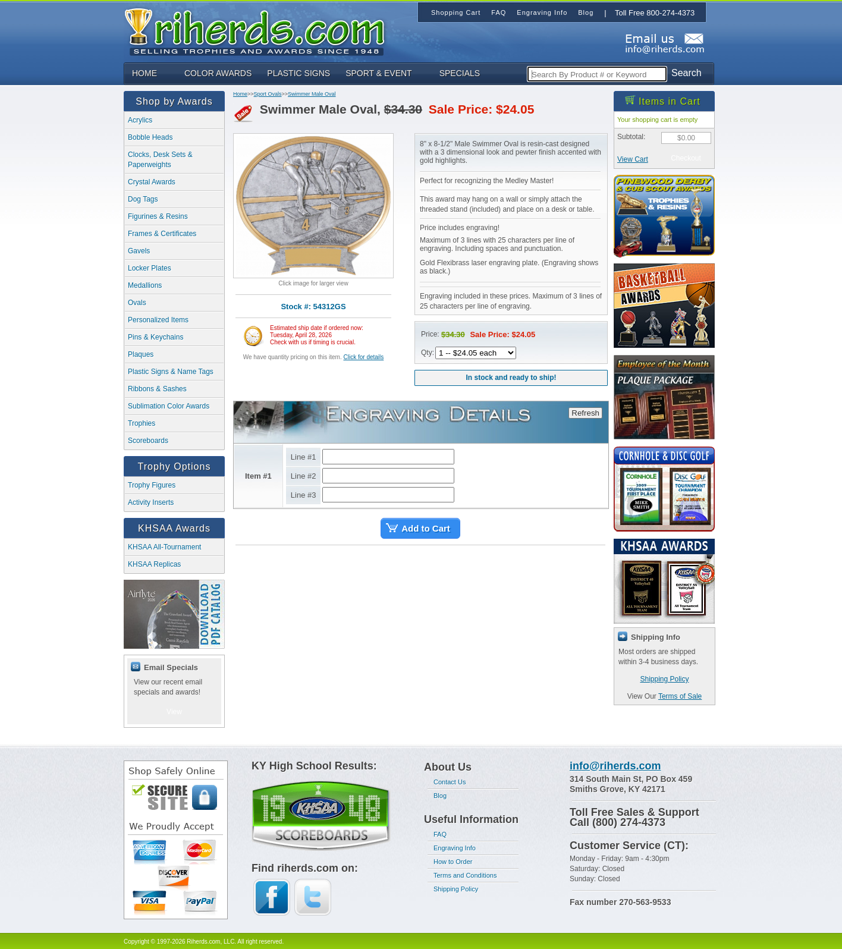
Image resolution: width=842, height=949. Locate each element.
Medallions (145, 285)
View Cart (632, 159)
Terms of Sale (680, 696)
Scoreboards (148, 440)
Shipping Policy (664, 679)
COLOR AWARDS (218, 73)
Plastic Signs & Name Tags (170, 371)
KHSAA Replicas (154, 564)
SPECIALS (459, 73)
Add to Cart (425, 528)
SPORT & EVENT (378, 73)
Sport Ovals (268, 94)
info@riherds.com (615, 766)
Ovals (137, 302)
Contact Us (449, 781)
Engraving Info (454, 847)
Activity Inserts (151, 502)
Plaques (140, 354)
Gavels (139, 251)
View (174, 712)
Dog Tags (143, 199)
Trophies (141, 423)
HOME (144, 73)
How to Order (452, 861)
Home (240, 94)
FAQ (440, 834)
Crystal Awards (151, 182)
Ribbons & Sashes (157, 389)
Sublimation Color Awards (168, 406)
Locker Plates (149, 268)
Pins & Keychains (155, 337)
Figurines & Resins (158, 216)
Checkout (686, 158)
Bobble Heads (150, 137)
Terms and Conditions (465, 875)
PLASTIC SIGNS (298, 73)
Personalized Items (158, 320)
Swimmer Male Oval (312, 94)
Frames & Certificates (162, 234)
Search (686, 73)
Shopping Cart (455, 12)
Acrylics (140, 120)
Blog (440, 795)
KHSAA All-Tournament (164, 547)
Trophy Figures (151, 485)
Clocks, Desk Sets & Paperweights (160, 159)
